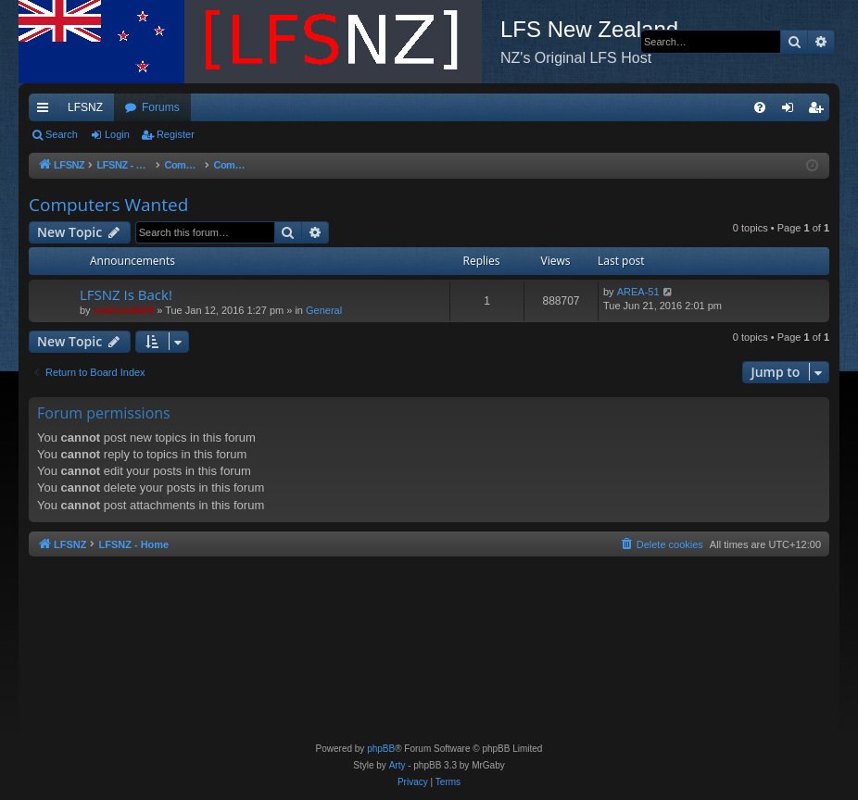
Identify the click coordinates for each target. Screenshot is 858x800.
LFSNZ (85, 107)
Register (176, 134)
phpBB (381, 749)
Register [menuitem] (819, 111)
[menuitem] (760, 107)
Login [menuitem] (791, 111)
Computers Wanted (108, 205)
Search (61, 134)
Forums (161, 107)
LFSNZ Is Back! (126, 294)
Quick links (46, 111)
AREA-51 (638, 291)
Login (117, 134)
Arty (397, 765)
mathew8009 (124, 310)
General (324, 310)
